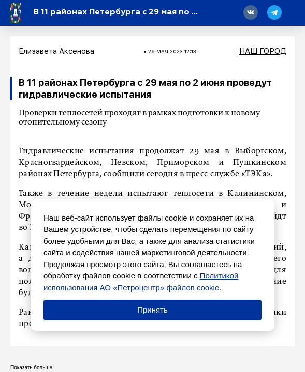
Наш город (262, 51)
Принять (152, 309)
